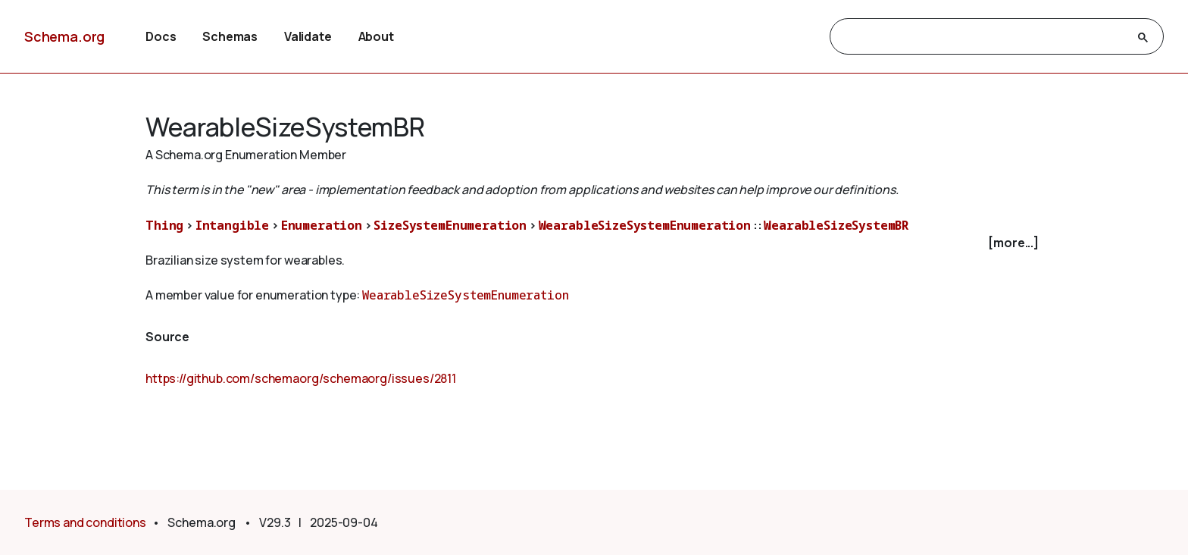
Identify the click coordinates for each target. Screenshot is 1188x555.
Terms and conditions (85, 522)
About (376, 36)
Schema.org (64, 36)
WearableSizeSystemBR (836, 225)
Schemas (230, 36)
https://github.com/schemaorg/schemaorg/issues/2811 (300, 378)
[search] (983, 37)
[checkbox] (594, 243)
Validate (308, 36)
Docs (160, 36)
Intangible (232, 225)
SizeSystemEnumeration (450, 225)
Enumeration (321, 225)
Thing (164, 225)
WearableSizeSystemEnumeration (645, 225)
